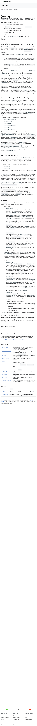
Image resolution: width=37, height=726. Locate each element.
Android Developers (4, 9)
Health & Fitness (16, 719)
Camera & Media (16, 721)
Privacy (14, 722)
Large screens (27, 715)
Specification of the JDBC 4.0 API (11, 329)
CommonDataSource (5, 347)
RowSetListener (4, 367)
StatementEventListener (6, 380)
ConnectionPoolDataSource (7, 353)
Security (2, 719)
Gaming (14, 715)
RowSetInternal (4, 363)
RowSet (3, 361)
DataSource (4, 355)
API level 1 (6, 13)
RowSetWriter (4, 377)
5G (13, 724)
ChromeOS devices (28, 719)
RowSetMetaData (5, 371)
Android (2, 715)
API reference (4, 5)
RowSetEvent (4, 391)
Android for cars (28, 721)
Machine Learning (16, 717)
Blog (2, 724)
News (2, 722)
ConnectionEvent (5, 388)
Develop (10, 9)
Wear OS (26, 717)
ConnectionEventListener (6, 351)
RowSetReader (4, 374)
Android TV (27, 722)
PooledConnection (5, 358)
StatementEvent (5, 394)
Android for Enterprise (5, 717)
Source (2, 721)
